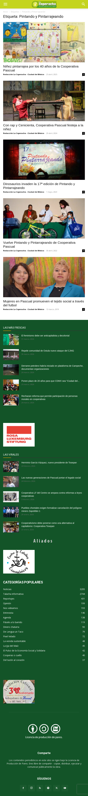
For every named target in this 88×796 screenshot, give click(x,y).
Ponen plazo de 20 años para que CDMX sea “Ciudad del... (50, 381)
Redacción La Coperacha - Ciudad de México (23, 74)
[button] (83, 4)
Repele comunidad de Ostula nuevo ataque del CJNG (47, 350)
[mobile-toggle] (5, 4)
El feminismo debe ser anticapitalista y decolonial (45, 335)
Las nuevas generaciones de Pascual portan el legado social (51, 477)
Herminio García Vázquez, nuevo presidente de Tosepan (49, 462)
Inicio (5, 11)
